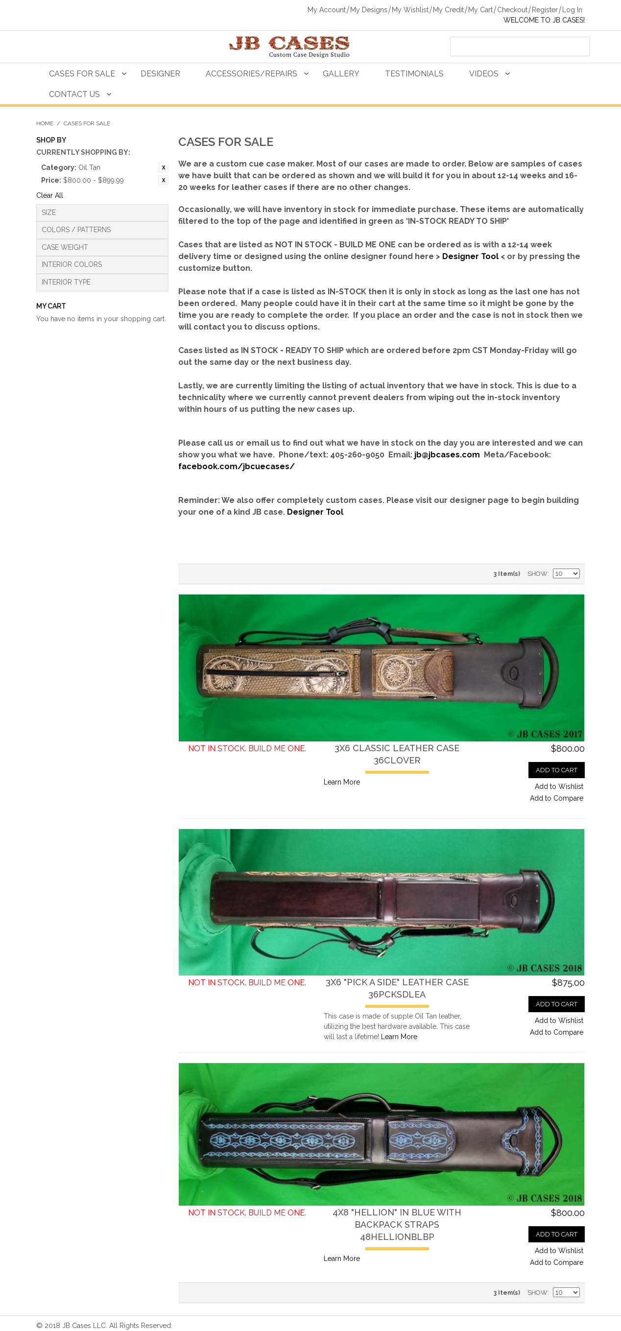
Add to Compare (556, 798)
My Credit (448, 10)
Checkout (512, 10)
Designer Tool (470, 256)
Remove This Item (163, 167)
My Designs (368, 10)
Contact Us (74, 94)
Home (44, 123)
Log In (572, 10)
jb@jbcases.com (447, 454)
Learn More (342, 782)
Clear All (49, 195)
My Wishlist (410, 10)
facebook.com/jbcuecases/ (236, 466)
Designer (160, 73)
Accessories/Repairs (251, 73)
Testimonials (414, 73)
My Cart (480, 10)
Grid (207, 574)
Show (537, 573)
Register (545, 10)
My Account (327, 10)
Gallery (341, 73)
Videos (484, 73)
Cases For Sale (82, 73)
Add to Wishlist (559, 786)
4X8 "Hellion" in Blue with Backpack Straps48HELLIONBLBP (397, 1224)
